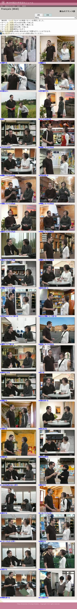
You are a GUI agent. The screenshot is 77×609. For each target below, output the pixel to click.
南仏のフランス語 (10, 6)
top (2, 6)
